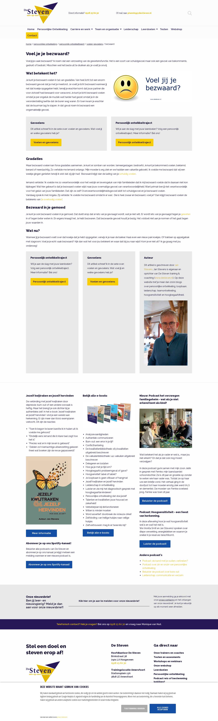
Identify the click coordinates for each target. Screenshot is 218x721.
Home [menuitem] (30, 29)
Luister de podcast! (154, 543)
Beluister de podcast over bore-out (160, 571)
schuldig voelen (127, 174)
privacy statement (62, 717)
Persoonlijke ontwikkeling (169, 674)
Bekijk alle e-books (98, 532)
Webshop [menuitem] (176, 29)
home (28, 44)
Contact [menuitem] (32, 35)
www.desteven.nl (164, 277)
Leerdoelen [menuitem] (148, 29)
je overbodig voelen (51, 199)
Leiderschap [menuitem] (131, 29)
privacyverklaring (167, 600)
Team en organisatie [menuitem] (107, 29)
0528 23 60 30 (92, 13)
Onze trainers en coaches (169, 653)
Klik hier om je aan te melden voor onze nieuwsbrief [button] (109, 601)
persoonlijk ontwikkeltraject (71, 44)
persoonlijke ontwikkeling (45, 44)
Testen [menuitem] (164, 29)
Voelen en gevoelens (46, 142)
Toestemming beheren (134, 708)
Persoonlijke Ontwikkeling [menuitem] (52, 29)
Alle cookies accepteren (162, 708)
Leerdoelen (161, 670)
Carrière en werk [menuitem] (80, 29)
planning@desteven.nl (139, 13)
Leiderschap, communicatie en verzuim (162, 575)
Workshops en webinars (168, 661)
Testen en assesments (167, 657)
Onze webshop (162, 665)
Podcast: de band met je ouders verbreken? (165, 561)
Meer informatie (41, 533)
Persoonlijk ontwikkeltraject (134, 142)
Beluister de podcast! (155, 501)
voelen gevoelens (95, 44)
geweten (185, 214)
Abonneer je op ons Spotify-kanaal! (49, 564)
